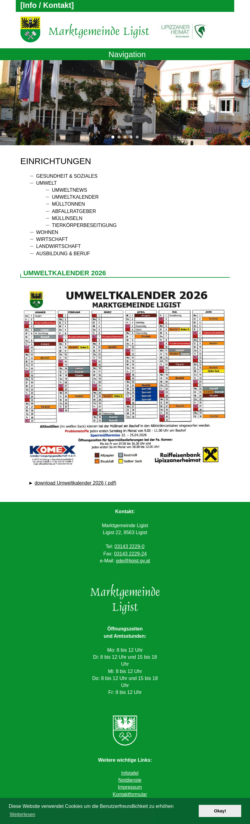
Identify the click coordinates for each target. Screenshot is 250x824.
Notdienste (130, 780)
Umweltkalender (75, 197)
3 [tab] (126, 139)
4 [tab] (133, 139)
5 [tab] (139, 139)
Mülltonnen (68, 204)
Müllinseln (67, 218)
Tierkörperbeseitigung (84, 225)
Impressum (130, 787)
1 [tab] (114, 139)
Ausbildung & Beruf (63, 253)
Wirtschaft (52, 239)
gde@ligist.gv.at (133, 560)
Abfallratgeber (74, 211)
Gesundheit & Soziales (66, 176)
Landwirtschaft (58, 246)
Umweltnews (69, 190)
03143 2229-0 (129, 546)
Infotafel (130, 773)
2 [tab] (120, 139)
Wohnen (47, 232)
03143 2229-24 (130, 553)
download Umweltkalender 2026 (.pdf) (75, 483)
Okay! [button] (220, 811)
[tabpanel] (125, 102)
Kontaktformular (130, 794)
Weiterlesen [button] (22, 814)
